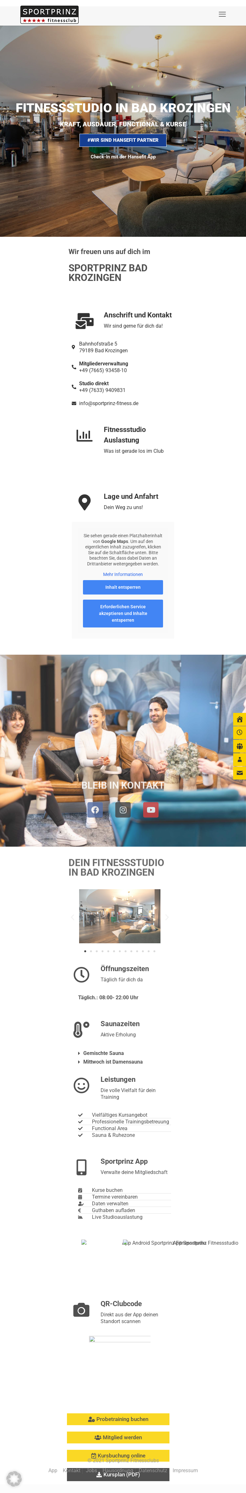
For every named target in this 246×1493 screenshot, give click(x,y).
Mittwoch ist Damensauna (113, 1062)
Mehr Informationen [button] (123, 574)
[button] (73, 917)
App (52, 1470)
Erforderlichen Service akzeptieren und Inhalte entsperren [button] (123, 613)
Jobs (91, 1470)
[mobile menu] (222, 14)
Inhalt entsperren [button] (123, 587)
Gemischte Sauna (103, 1053)
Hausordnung (117, 1470)
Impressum (185, 1470)
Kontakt (71, 1470)
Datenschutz (153, 1470)
